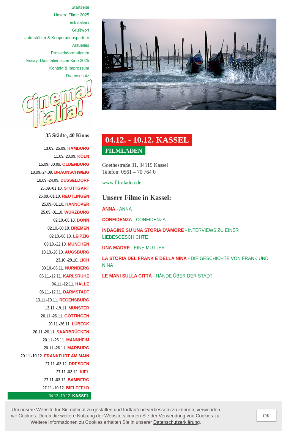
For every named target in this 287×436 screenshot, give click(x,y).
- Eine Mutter (133, 248)
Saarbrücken (61, 332)
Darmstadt (64, 292)
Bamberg (66, 379)
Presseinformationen (70, 53)
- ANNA (117, 209)
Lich (72, 260)
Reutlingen (64, 196)
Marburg (66, 348)
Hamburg (66, 148)
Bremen (68, 228)
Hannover (65, 204)
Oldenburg (64, 164)
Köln (71, 156)
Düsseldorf (63, 180)
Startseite (80, 7)
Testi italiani (78, 22)
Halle (70, 284)
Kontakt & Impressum (69, 68)
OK (266, 416)
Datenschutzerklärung (176, 422)
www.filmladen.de (121, 182)
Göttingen (65, 316)
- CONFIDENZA (134, 219)
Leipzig (69, 236)
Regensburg (62, 300)
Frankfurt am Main (54, 356)
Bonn (71, 220)
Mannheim (66, 340)
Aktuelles (80, 45)
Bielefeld (66, 387)
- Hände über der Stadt (157, 276)
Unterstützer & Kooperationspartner (56, 37)
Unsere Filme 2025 (71, 15)
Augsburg (65, 252)
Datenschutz (77, 75)
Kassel (69, 395)
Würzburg (65, 212)
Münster (67, 308)
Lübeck (68, 324)
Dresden (67, 363)
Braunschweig (60, 172)
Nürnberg (65, 268)
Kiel (72, 371)
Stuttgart (64, 188)
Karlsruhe (64, 276)
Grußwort (80, 30)
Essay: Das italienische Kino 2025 (57, 60)
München (66, 244)
